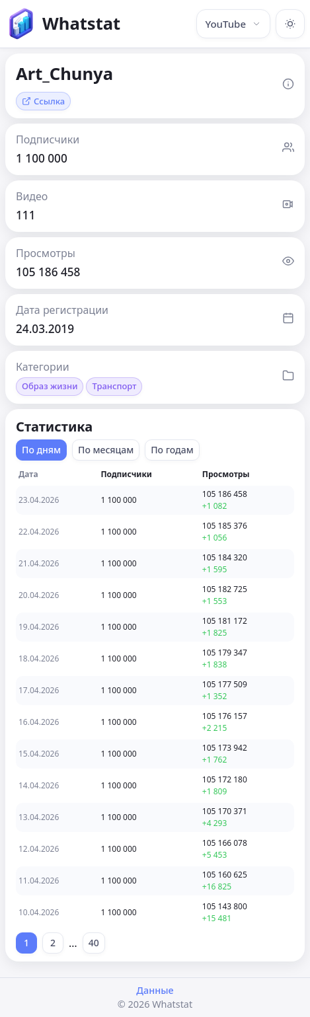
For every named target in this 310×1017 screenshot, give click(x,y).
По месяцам (106, 449)
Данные (154, 990)
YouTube (233, 23)
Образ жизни (49, 386)
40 (94, 942)
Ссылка (43, 101)
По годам (172, 449)
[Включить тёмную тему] (290, 23)
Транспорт (114, 386)
